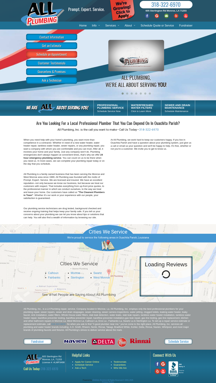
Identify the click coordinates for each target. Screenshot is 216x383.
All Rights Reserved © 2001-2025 (120, 380)
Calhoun (53, 273)
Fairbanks (54, 277)
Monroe (75, 273)
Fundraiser (185, 25)
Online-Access (99, 380)
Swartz (97, 273)
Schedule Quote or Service (157, 25)
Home (83, 25)
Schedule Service (178, 341)
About (128, 25)
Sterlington (77, 277)
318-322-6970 (166, 4)
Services (110, 25)
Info (94, 25)
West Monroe (101, 277)
